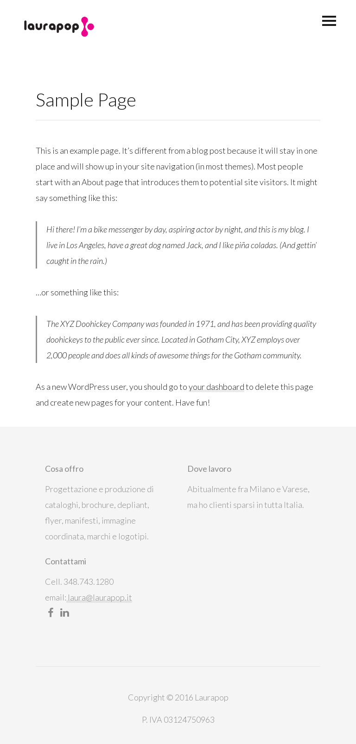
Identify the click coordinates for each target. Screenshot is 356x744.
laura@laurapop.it (99, 597)
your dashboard (216, 386)
